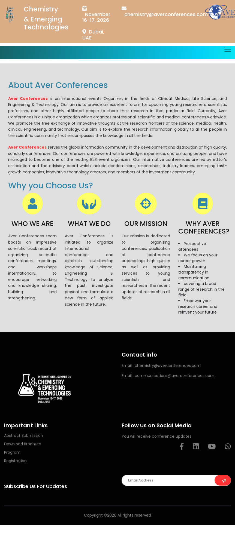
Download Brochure (22, 444)
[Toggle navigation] (227, 49)
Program (12, 452)
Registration (15, 461)
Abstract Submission (23, 435)
